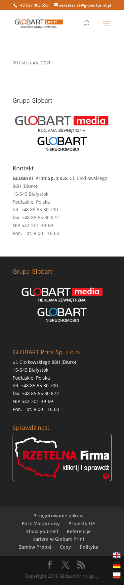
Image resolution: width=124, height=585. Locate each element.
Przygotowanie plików (58, 515)
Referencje (79, 531)
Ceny (65, 547)
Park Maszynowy (41, 523)
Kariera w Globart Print (58, 539)
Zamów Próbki (35, 547)
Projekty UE (81, 523)
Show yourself (42, 531)
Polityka (89, 547)
